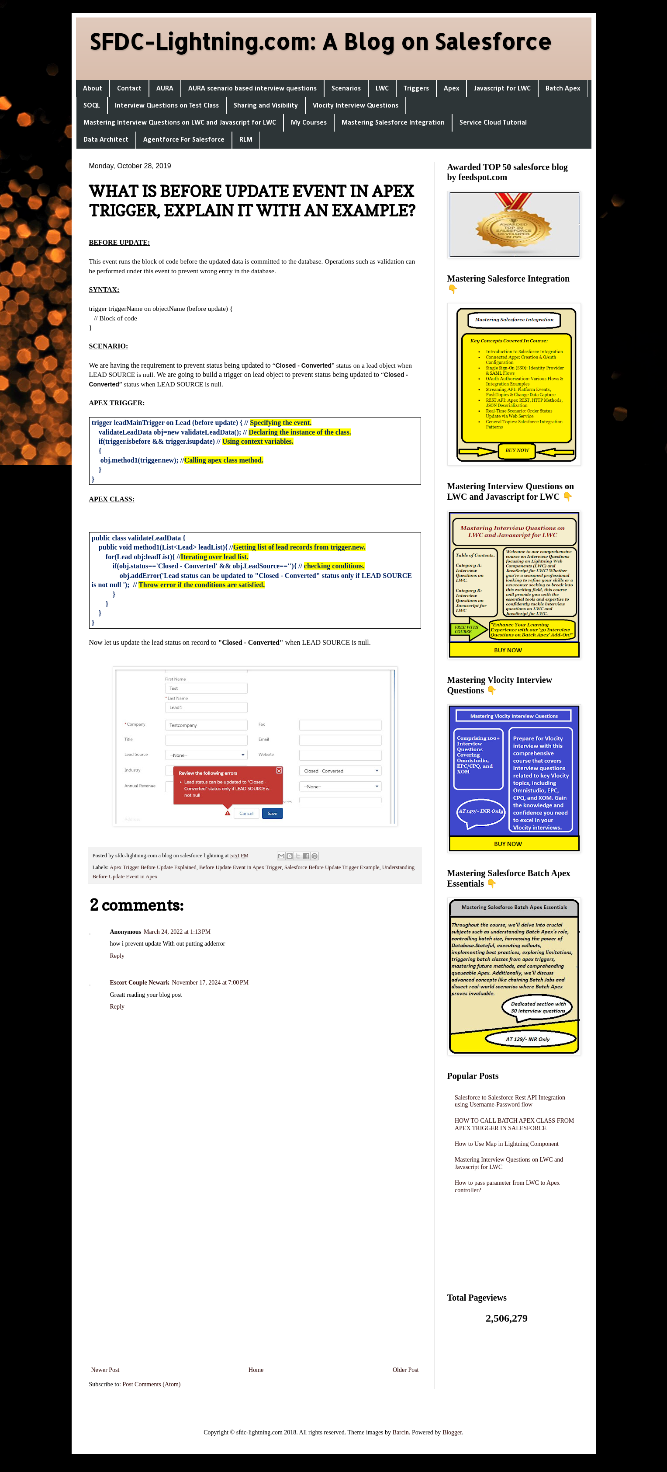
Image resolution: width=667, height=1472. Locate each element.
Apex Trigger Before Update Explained (153, 867)
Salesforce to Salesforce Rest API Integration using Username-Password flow (510, 1101)
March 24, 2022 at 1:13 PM (177, 932)
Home (256, 1370)
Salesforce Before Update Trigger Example (332, 867)
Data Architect (105, 139)
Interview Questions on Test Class (167, 105)
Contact (129, 88)
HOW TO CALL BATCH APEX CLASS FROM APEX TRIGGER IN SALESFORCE (514, 1124)
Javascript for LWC (502, 88)
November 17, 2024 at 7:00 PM (210, 982)
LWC (382, 88)
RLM (245, 139)
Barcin (401, 1432)
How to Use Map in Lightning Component (507, 1144)
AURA (164, 88)
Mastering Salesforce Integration (393, 122)
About (92, 88)
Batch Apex (563, 88)
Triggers (416, 88)
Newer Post (105, 1370)
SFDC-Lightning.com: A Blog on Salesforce (320, 41)
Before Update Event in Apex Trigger (240, 867)
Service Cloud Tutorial (493, 122)
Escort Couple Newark (139, 982)
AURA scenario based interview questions (252, 88)
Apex (451, 88)
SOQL (91, 105)
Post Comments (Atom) (152, 1384)
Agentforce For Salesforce (184, 139)
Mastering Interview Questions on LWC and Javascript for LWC (179, 122)
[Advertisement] (255, 1248)
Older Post (406, 1370)
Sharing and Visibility (266, 105)
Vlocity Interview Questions (355, 105)
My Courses (309, 122)
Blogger (452, 1432)
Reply (117, 956)
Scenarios (346, 88)
